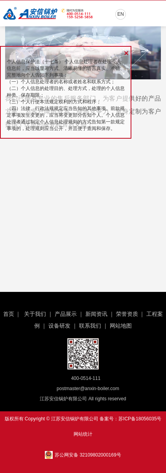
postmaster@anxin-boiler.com (88, 388)
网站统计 (83, 434)
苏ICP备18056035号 (139, 419)
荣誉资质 (127, 314)
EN (120, 14)
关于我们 (35, 314)
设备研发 (59, 326)
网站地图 (121, 326)
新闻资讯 (96, 314)
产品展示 (66, 314)
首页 (8, 314)
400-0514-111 (86, 378)
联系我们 (90, 326)
